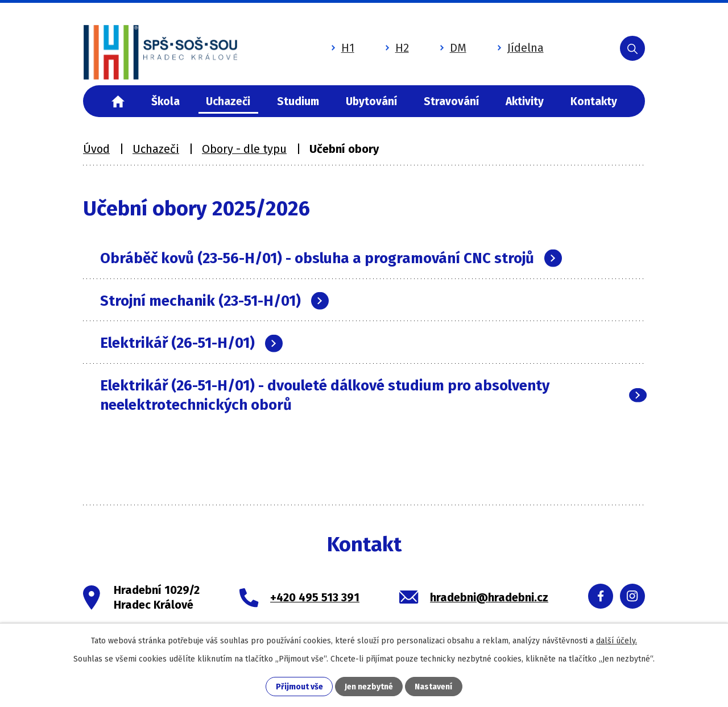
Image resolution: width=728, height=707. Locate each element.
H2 (396, 47)
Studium (298, 101)
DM (452, 47)
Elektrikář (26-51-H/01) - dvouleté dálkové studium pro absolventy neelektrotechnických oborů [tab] (372, 395)
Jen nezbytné (369, 687)
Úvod (118, 101)
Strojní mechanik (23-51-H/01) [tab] (214, 301)
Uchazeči (228, 101)
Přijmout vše (299, 687)
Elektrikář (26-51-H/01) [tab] (191, 343)
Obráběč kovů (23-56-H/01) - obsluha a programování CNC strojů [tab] (331, 258)
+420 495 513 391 (314, 597)
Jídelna (520, 47)
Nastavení (433, 687)
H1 (342, 47)
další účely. (616, 641)
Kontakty (593, 101)
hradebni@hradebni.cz (489, 597)
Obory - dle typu (244, 149)
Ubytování (371, 101)
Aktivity (525, 101)
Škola (165, 101)
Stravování (451, 101)
